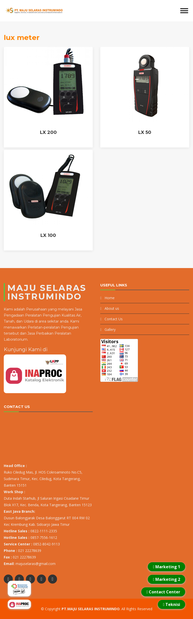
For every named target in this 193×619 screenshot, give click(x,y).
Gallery (110, 329)
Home (110, 297)
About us (112, 308)
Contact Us (114, 319)
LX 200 (48, 132)
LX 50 (144, 132)
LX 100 (48, 235)
